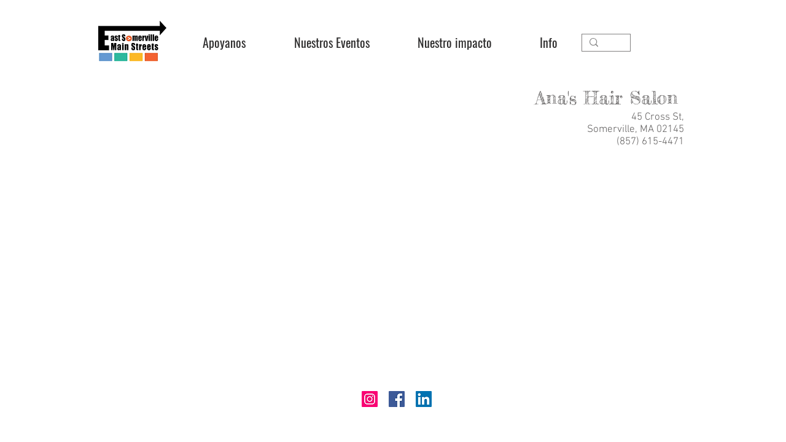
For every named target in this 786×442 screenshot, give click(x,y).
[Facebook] (397, 399)
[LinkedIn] (424, 399)
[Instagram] (370, 399)
